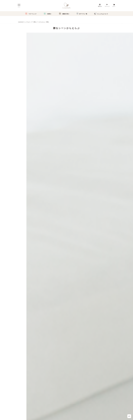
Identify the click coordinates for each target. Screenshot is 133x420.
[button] (20, 175)
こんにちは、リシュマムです (91, 382)
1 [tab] (63, 69)
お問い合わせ (87, 391)
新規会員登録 (74, 388)
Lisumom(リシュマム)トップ (25, 22)
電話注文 (100, 6)
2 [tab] (66, 69)
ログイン (73, 382)
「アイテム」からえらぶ (38, 391)
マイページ (107, 6)
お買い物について (56, 382)
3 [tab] (69, 69)
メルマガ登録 (74, 391)
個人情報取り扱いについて (58, 388)
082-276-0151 (69, 253)
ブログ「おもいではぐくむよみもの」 (93, 385)
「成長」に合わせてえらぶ (38, 385)
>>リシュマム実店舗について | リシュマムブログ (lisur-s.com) (87, 367)
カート (114, 6)
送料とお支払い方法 (56, 385)
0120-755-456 (69, 242)
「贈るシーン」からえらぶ (38, 382)
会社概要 (86, 388)
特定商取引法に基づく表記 (58, 391)
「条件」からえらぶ (37, 388)
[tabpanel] (66, 52)
